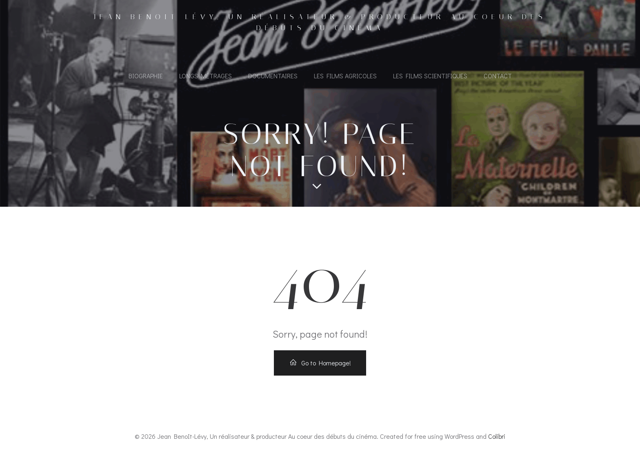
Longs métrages (205, 75)
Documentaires (273, 75)
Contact (498, 75)
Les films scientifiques (430, 75)
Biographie (146, 75)
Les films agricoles (345, 75)
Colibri (496, 436)
